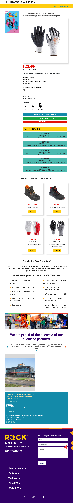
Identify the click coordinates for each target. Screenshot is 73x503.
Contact (46, 497)
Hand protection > (17, 468)
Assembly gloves (46, 13)
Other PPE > (14, 483)
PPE (24, 13)
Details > (32, 212)
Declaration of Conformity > (44, 115)
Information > (44, 122)
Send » (41, 463)
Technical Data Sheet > (45, 118)
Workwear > (14, 478)
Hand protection (33, 13)
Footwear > (13, 473)
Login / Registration (61, 6)
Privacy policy (28, 497)
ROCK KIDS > (14, 488)
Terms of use (38, 497)
